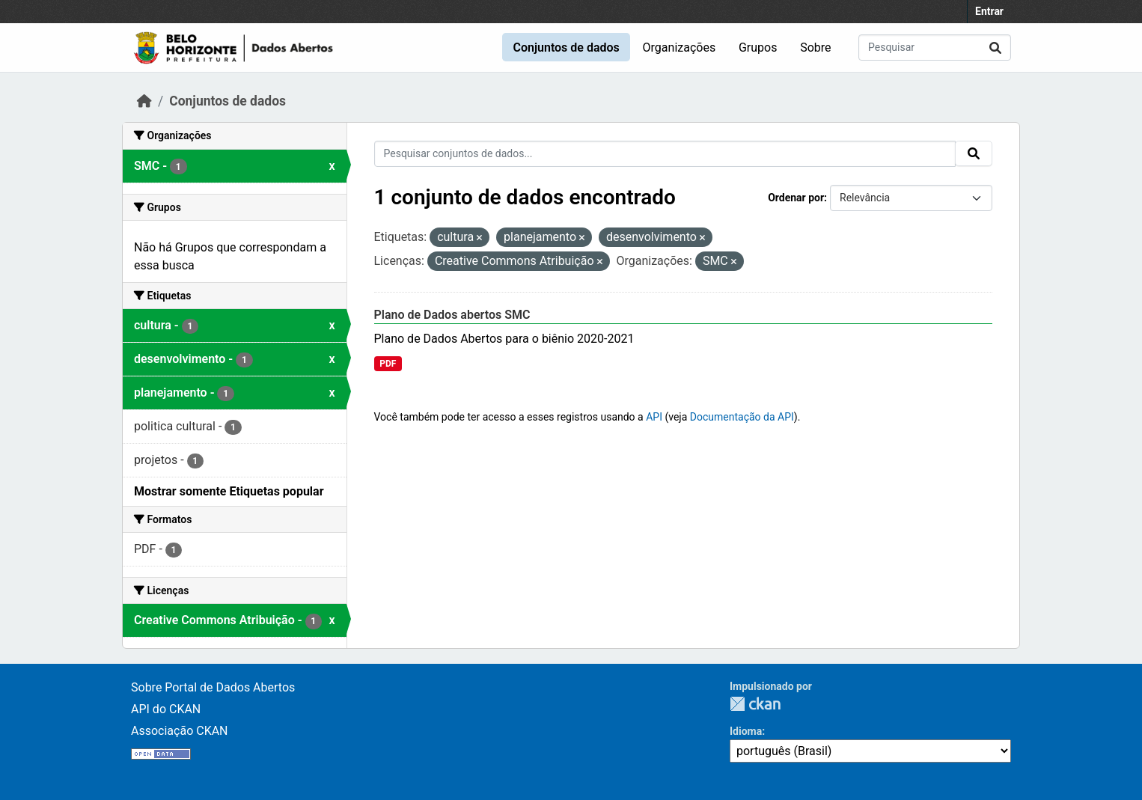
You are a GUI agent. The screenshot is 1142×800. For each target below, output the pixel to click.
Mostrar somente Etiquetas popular (229, 491)
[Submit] (995, 47)
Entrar (989, 11)
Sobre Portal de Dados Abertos (213, 687)
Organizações (679, 47)
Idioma (746, 731)
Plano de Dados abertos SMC (452, 315)
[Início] (144, 101)
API (654, 417)
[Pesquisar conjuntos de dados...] (934, 47)
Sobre (815, 47)
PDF (387, 363)
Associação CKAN (179, 731)
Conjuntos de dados (566, 47)
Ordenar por (796, 198)
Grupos (758, 47)
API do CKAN (166, 709)
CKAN (755, 704)
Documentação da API (742, 417)
